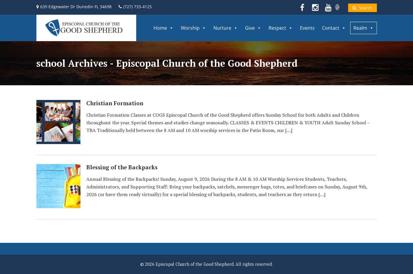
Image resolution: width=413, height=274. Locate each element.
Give (253, 28)
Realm (363, 28)
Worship (193, 28)
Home (163, 28)
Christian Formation (114, 103)
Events (307, 28)
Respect (281, 28)
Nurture (225, 28)
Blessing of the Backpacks (122, 167)
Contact (334, 28)
